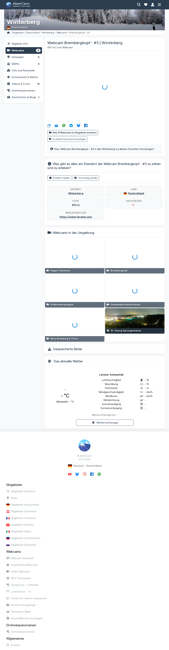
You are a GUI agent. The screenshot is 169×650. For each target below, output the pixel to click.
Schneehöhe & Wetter (22, 77)
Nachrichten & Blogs (24, 97)
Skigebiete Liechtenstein (23, 538)
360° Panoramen (18, 578)
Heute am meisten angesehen (26, 598)
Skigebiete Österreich (21, 511)
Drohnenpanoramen (21, 90)
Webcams (62, 32)
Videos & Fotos (24, 84)
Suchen (13, 645)
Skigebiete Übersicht (20, 491)
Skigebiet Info (17, 43)
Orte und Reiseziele (21, 70)
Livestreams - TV (18, 591)
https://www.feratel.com (76, 216)
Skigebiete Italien (18, 531)
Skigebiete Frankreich (21, 518)
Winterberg (48, 32)
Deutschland (33, 32)
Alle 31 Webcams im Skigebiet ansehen (73, 132)
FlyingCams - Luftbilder (22, 584)
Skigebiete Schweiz (20, 524)
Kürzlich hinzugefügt (20, 605)
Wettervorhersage (105, 422)
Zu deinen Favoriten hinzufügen (67, 139)
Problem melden (59, 177)
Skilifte (24, 64)
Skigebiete (17, 32)
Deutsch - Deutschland (84, 466)
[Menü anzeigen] (159, 5)
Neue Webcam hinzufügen (24, 618)
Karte (11, 498)
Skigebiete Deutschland (22, 504)
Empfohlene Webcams (22, 564)
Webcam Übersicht (19, 558)
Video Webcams (18, 571)
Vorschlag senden (86, 177)
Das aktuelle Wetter (68, 361)
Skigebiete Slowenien (21, 544)
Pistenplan (24, 57)
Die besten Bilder (18, 611)
